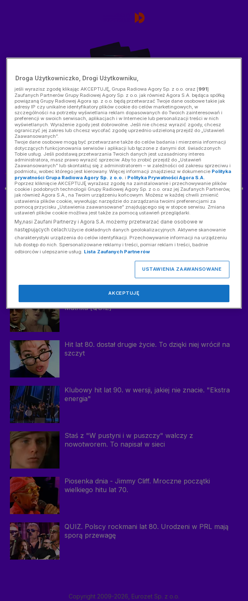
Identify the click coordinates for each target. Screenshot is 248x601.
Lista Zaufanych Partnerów (117, 252)
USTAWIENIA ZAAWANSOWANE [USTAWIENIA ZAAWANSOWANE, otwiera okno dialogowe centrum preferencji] (182, 269)
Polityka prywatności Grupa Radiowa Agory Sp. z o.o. (122, 174)
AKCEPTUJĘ (123, 293)
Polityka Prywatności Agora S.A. (166, 177)
